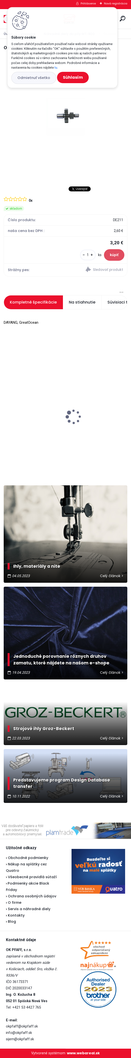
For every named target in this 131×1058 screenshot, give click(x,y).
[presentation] (7, 408)
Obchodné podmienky (28, 857)
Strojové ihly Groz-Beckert (43, 729)
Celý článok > (111, 575)
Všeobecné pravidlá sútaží (32, 876)
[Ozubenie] (65, 117)
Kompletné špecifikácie (33, 302)
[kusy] (88, 255)
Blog (12, 921)
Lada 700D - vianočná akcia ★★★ (92, 400)
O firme (14, 902)
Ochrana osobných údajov (32, 896)
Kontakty (16, 915)
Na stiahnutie (82, 302)
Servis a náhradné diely (29, 908)
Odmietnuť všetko (33, 77)
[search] (122, 18)
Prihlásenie (88, 3)
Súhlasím (73, 77)
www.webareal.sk (83, 1053)
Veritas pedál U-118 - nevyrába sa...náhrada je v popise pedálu (32, 409)
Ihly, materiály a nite (36, 566)
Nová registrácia (115, 3)
